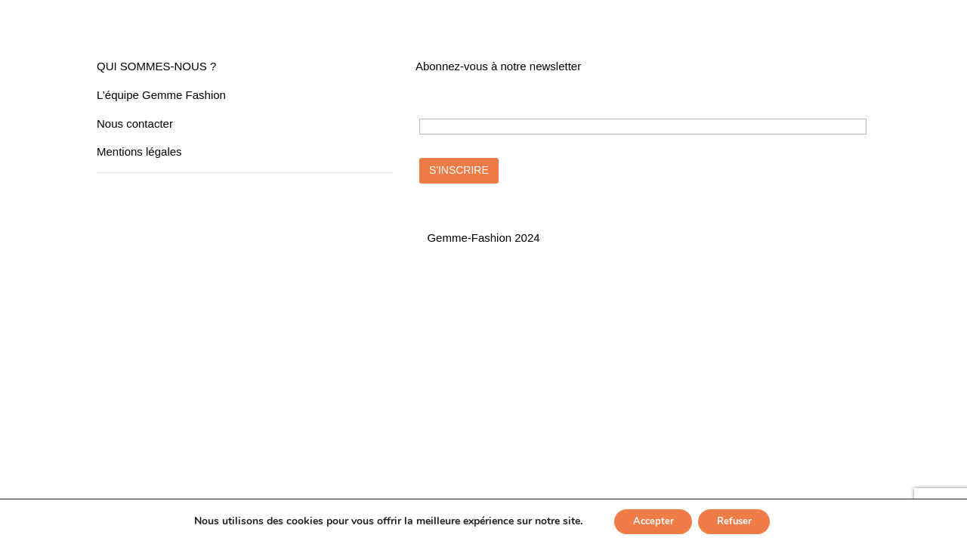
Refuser (739, 520)
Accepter (648, 520)
